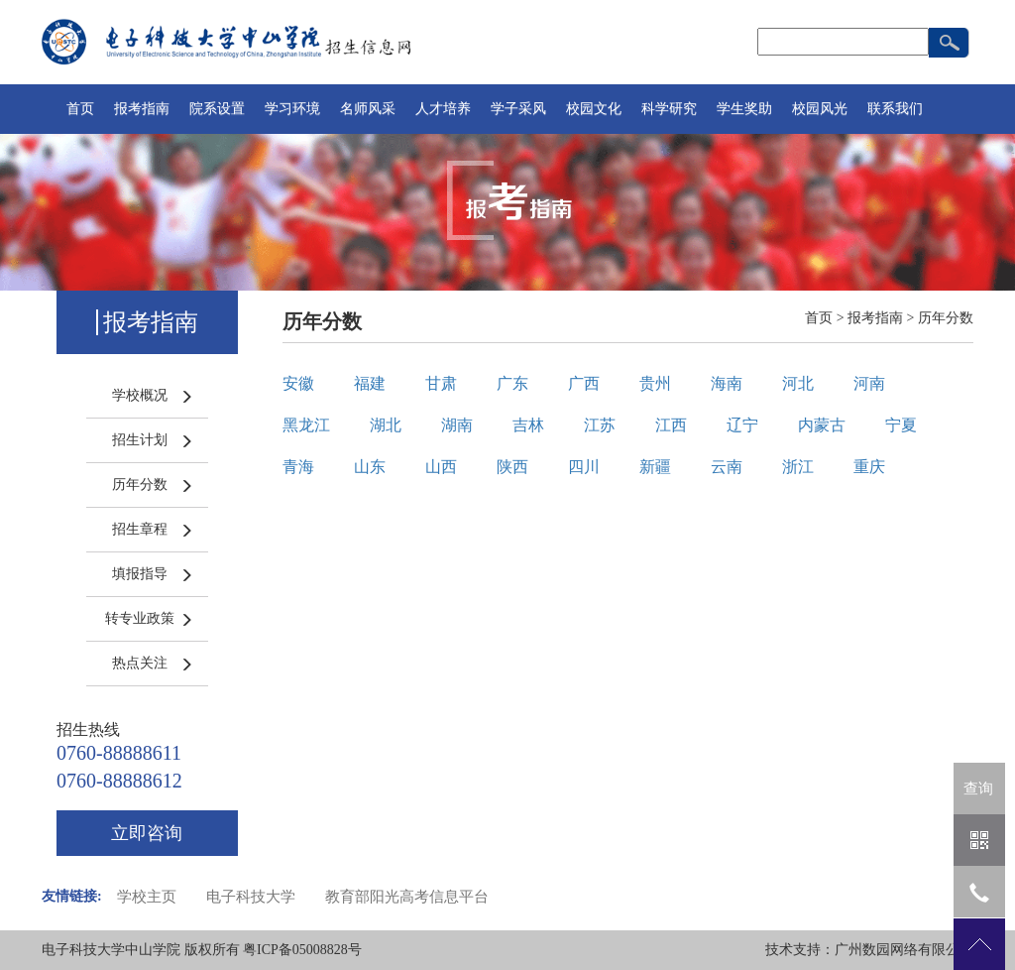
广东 (512, 383)
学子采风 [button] (518, 108)
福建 (370, 383)
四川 (584, 466)
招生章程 (140, 529)
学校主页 (146, 897)
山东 (370, 466)
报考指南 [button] (141, 108)
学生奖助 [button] (744, 108)
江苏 (600, 425)
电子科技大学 (250, 897)
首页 (80, 108)
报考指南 (875, 317)
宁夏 (901, 425)
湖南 (457, 425)
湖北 (385, 425)
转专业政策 (139, 618)
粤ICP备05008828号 (302, 949)
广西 (584, 383)
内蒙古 (822, 425)
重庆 (869, 466)
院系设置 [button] (217, 108)
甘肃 (441, 383)
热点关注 (140, 663)
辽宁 (742, 425)
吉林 (528, 425)
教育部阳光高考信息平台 (407, 897)
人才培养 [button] (443, 108)
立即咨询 (146, 833)
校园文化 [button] (593, 108)
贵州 (655, 383)
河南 (869, 383)
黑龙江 (306, 425)
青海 (298, 466)
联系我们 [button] (895, 108)
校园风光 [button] (819, 108)
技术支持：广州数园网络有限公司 (869, 949)
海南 (726, 383)
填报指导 (140, 573)
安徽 (298, 383)
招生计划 (140, 439)
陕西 (512, 466)
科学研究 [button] (669, 108)
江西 (671, 425)
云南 (726, 466)
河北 (798, 383)
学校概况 (140, 395)
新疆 (655, 466)
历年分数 (140, 484)
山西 (441, 466)
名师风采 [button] (367, 108)
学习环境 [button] (292, 108)
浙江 (798, 466)
